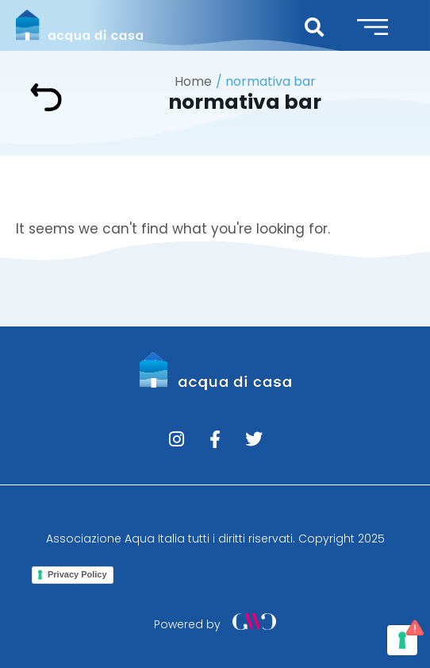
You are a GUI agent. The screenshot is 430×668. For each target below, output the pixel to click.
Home (193, 81)
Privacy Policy (77, 574)
